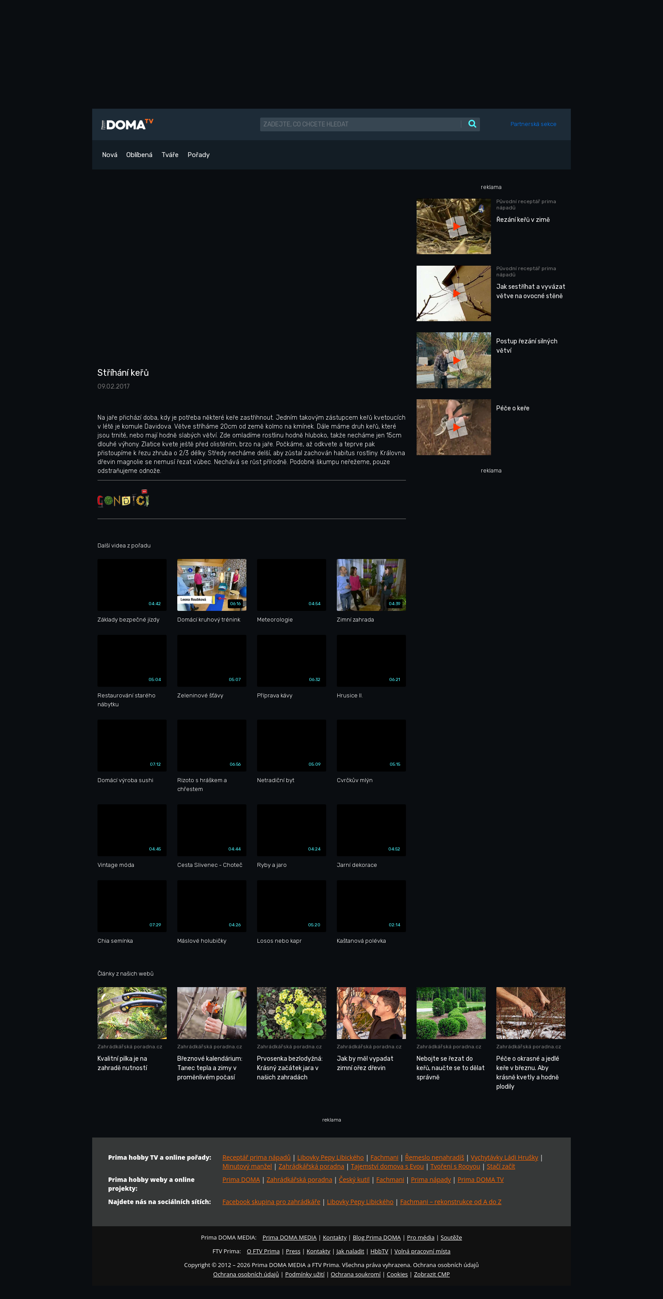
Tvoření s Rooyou (455, 1166)
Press (293, 1251)
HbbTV (379, 1251)
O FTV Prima (263, 1251)
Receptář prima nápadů (256, 1157)
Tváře (170, 155)
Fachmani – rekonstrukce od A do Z (451, 1201)
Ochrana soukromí (356, 1274)
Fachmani (384, 1157)
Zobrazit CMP (432, 1274)
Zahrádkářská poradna (311, 1166)
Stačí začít (501, 1166)
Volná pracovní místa (422, 1251)
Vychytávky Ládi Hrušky (504, 1157)
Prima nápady (431, 1179)
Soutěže (451, 1237)
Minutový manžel (247, 1166)
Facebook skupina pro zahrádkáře (271, 1201)
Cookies (397, 1274)
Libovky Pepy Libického (330, 1157)
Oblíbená (139, 155)
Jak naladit (350, 1251)
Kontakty (335, 1237)
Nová (109, 155)
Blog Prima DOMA (377, 1237)
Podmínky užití (304, 1274)
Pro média (420, 1237)
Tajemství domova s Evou (387, 1166)
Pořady (198, 155)
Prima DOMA (241, 1179)
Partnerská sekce (534, 124)
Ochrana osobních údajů (246, 1274)
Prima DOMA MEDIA (289, 1237)
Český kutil (354, 1179)
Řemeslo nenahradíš (434, 1157)
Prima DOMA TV (480, 1179)
